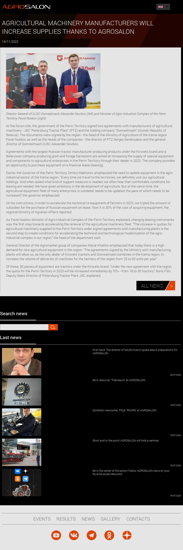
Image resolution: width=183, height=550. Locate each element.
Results (66, 518)
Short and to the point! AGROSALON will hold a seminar (126, 440)
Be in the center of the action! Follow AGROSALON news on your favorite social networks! (131, 472)
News (88, 518)
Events (42, 518)
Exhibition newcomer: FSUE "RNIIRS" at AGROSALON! (124, 410)
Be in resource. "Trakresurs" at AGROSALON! (119, 380)
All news (152, 285)
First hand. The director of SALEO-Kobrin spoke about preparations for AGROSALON (135, 351)
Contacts (138, 518)
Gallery (110, 518)
